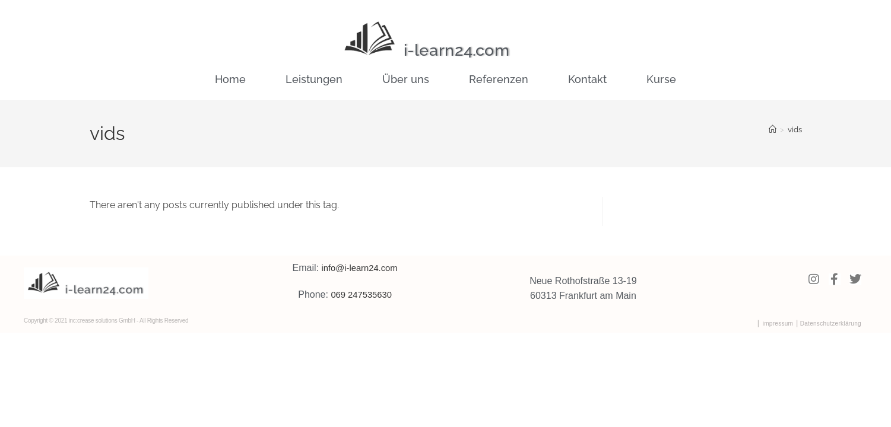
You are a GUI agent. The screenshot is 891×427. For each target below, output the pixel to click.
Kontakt (587, 79)
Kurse (661, 79)
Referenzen (498, 79)
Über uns (405, 79)
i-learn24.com (467, 49)
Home (230, 79)
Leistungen (314, 79)
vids (795, 129)
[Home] (772, 129)
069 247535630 (361, 294)
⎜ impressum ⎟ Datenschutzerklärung (809, 323)
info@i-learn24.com (359, 268)
